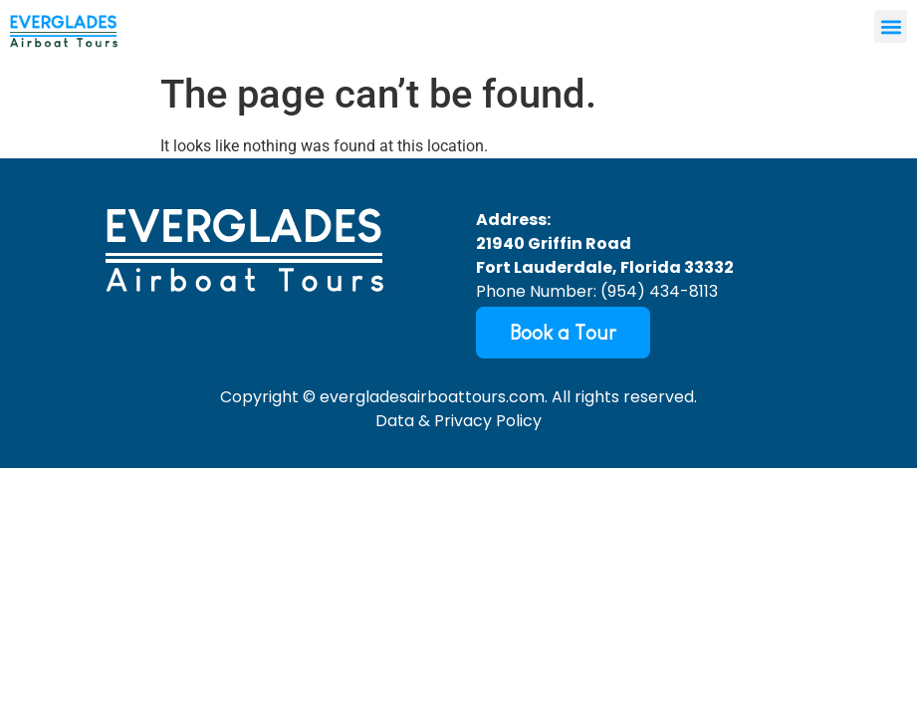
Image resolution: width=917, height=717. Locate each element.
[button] (890, 26)
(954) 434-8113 (659, 291)
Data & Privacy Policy (458, 420)
